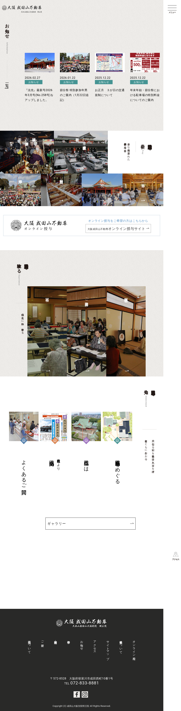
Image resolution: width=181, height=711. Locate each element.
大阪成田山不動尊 (116, 229)
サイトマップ (108, 649)
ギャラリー (56, 523)
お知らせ (81, 644)
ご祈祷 (42, 640)
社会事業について (121, 645)
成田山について (29, 645)
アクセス (95, 645)
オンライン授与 (134, 647)
